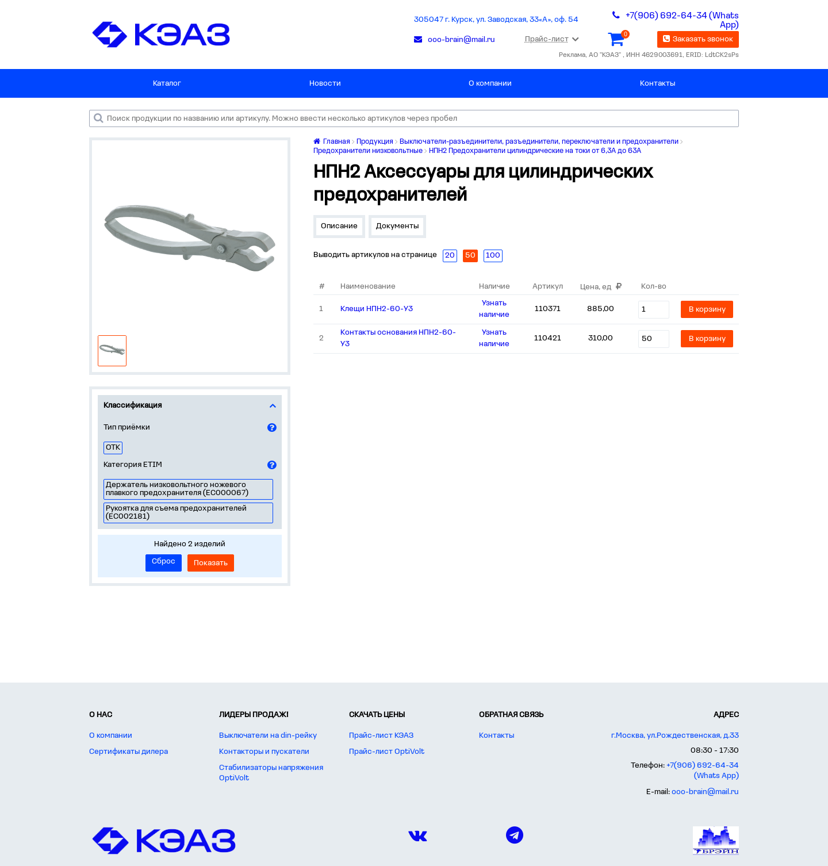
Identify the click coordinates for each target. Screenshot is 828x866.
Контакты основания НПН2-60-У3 (398, 338)
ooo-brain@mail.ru (705, 792)
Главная (331, 141)
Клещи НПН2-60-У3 (376, 309)
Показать (211, 563)
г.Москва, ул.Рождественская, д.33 (675, 735)
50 (470, 255)
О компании (490, 83)
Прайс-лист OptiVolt (386, 752)
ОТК (113, 447)
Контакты (657, 83)
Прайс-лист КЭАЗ (381, 735)
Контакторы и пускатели (264, 752)
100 (493, 255)
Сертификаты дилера (128, 752)
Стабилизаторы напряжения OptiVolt (271, 773)
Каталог (167, 83)
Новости (325, 83)
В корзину (707, 309)
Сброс (163, 561)
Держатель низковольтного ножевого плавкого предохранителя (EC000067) (177, 489)
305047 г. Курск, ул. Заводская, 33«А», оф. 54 (496, 20)
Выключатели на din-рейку (268, 735)
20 (450, 255)
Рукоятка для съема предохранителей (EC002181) (176, 512)
